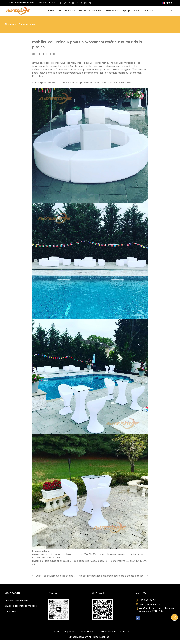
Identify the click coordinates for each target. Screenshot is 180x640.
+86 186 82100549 (47, 2)
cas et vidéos (112, 10)
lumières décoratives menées (21, 605)
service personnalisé (90, 10)
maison (52, 10)
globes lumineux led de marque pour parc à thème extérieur (111, 575)
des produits (67, 10)
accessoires (11, 611)
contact (148, 10)
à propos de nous (131, 10)
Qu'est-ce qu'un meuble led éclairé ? (55, 575)
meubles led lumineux (16, 600)
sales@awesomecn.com (21, 2)
